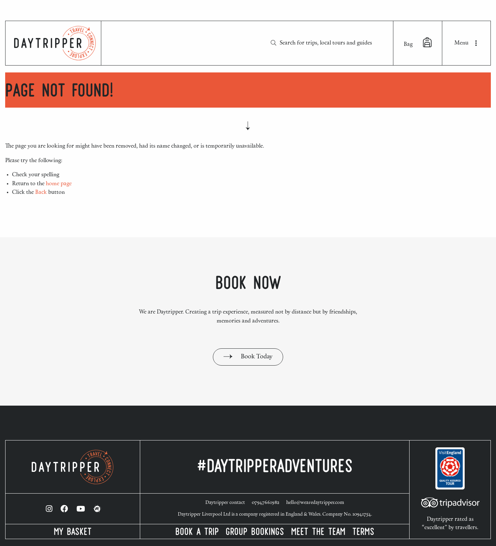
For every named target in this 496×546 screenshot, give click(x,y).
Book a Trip (197, 533)
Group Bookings (255, 533)
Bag (418, 42)
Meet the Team (318, 533)
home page (59, 184)
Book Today (248, 357)
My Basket (73, 533)
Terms (363, 533)
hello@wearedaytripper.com (315, 502)
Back (41, 192)
